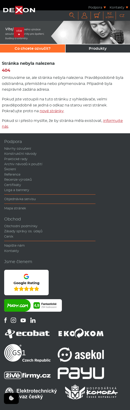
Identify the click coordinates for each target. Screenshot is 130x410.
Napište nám (14, 245)
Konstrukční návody (20, 154)
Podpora (95, 7)
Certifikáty (12, 185)
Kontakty (117, 7)
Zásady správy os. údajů (23, 231)
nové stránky (52, 111)
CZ (122, 15)
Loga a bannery (16, 190)
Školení (10, 169)
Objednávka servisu (20, 199)
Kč (110, 15)
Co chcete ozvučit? (33, 48)
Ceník (8, 236)
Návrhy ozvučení (17, 148)
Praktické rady (16, 159)
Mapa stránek (15, 208)
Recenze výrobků (18, 179)
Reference (12, 174)
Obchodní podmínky (21, 226)
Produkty (98, 48)
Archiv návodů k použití (23, 164)
